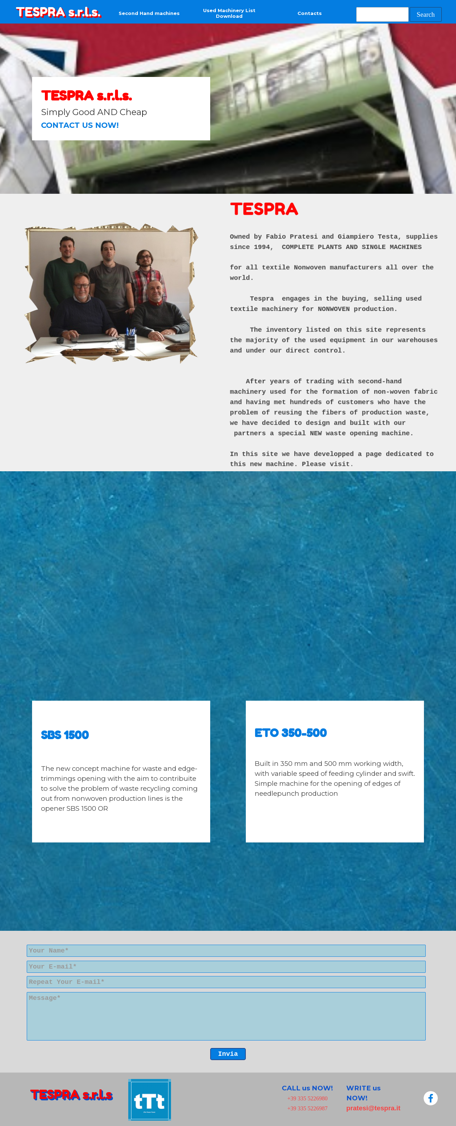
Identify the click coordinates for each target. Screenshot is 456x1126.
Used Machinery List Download (229, 13)
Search (426, 14)
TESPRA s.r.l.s (71, 1094)
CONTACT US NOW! (80, 125)
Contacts (309, 13)
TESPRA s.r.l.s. (58, 11)
